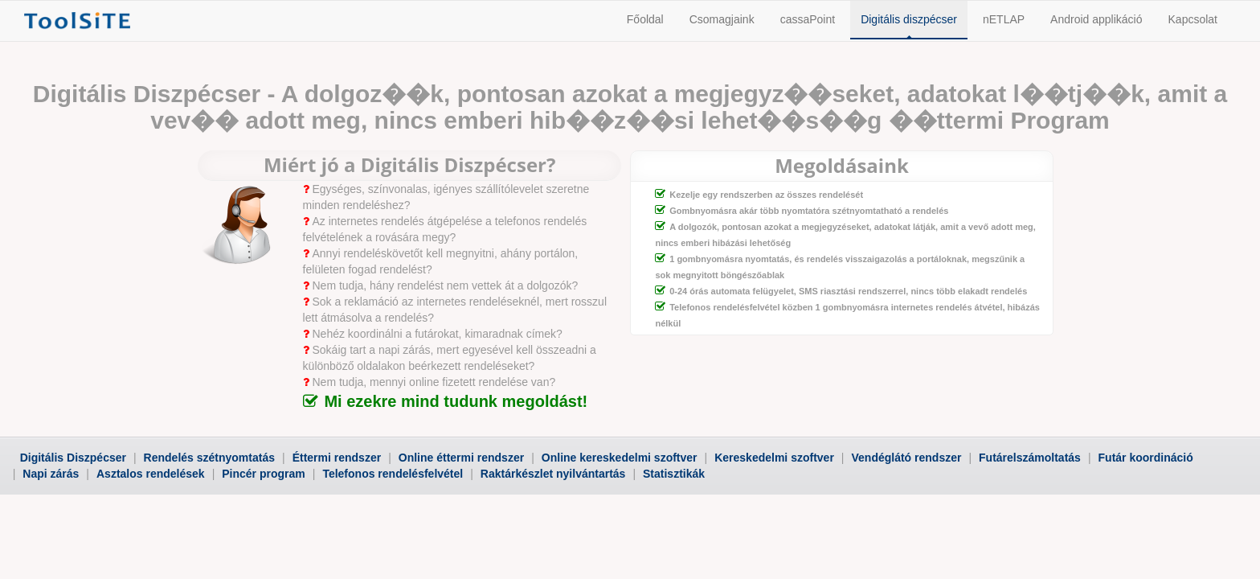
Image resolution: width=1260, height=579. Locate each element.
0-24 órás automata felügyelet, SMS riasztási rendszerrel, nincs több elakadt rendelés (848, 291)
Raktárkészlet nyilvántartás (553, 473)
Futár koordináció (1145, 457)
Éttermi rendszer (336, 457)
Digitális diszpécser (909, 19)
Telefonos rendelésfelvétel (392, 473)
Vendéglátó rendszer (906, 457)
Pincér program (263, 473)
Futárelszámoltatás (1030, 457)
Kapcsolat (1192, 19)
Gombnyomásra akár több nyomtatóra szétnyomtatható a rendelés (808, 211)
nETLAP (1004, 19)
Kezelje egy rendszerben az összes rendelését (766, 194)
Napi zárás (50, 473)
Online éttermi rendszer (461, 457)
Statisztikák (674, 473)
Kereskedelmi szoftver (774, 457)
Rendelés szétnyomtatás (209, 457)
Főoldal (645, 19)
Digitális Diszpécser (73, 457)
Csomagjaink (722, 19)
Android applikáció (1096, 19)
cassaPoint (807, 19)
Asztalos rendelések (150, 473)
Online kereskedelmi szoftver (620, 457)
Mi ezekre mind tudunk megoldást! (455, 401)
